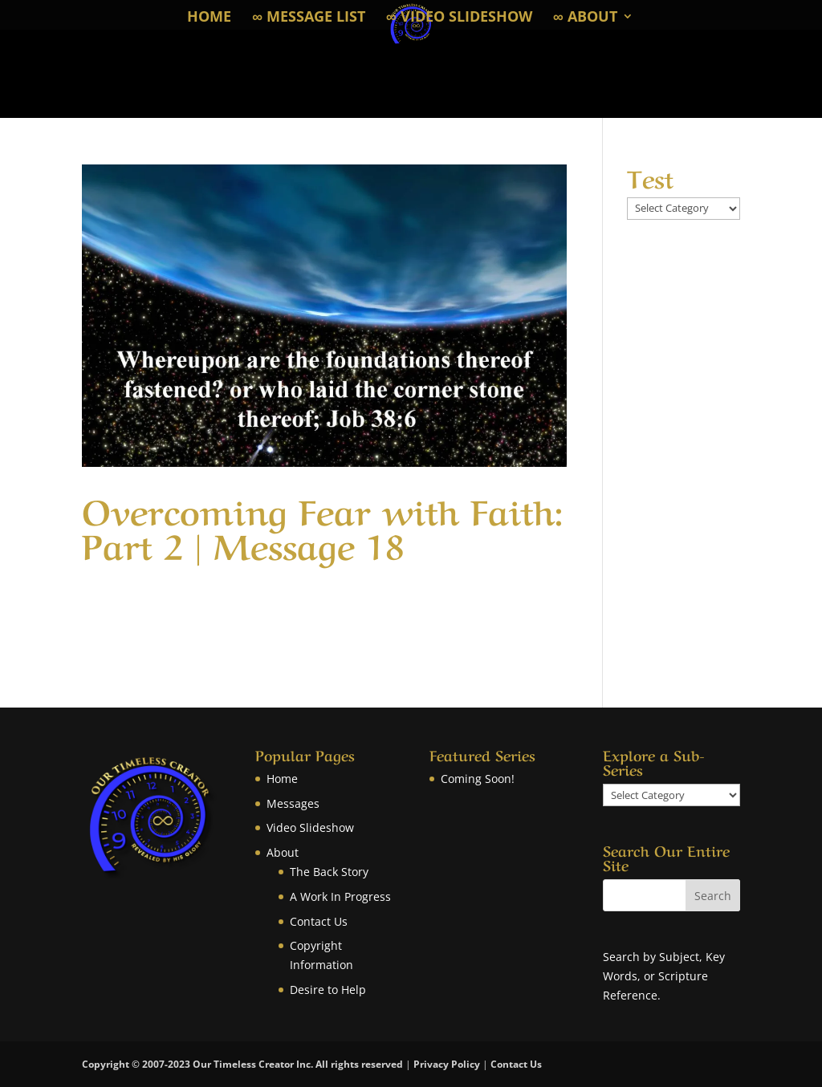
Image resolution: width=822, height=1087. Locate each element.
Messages (293, 803)
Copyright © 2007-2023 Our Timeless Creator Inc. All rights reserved (243, 1064)
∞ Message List (308, 18)
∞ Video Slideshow (459, 18)
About (283, 852)
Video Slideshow (310, 827)
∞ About (585, 18)
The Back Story (329, 871)
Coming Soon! (478, 778)
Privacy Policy (446, 1064)
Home (209, 18)
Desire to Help (328, 989)
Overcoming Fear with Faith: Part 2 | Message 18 (322, 525)
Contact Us (319, 921)
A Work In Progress (340, 896)
